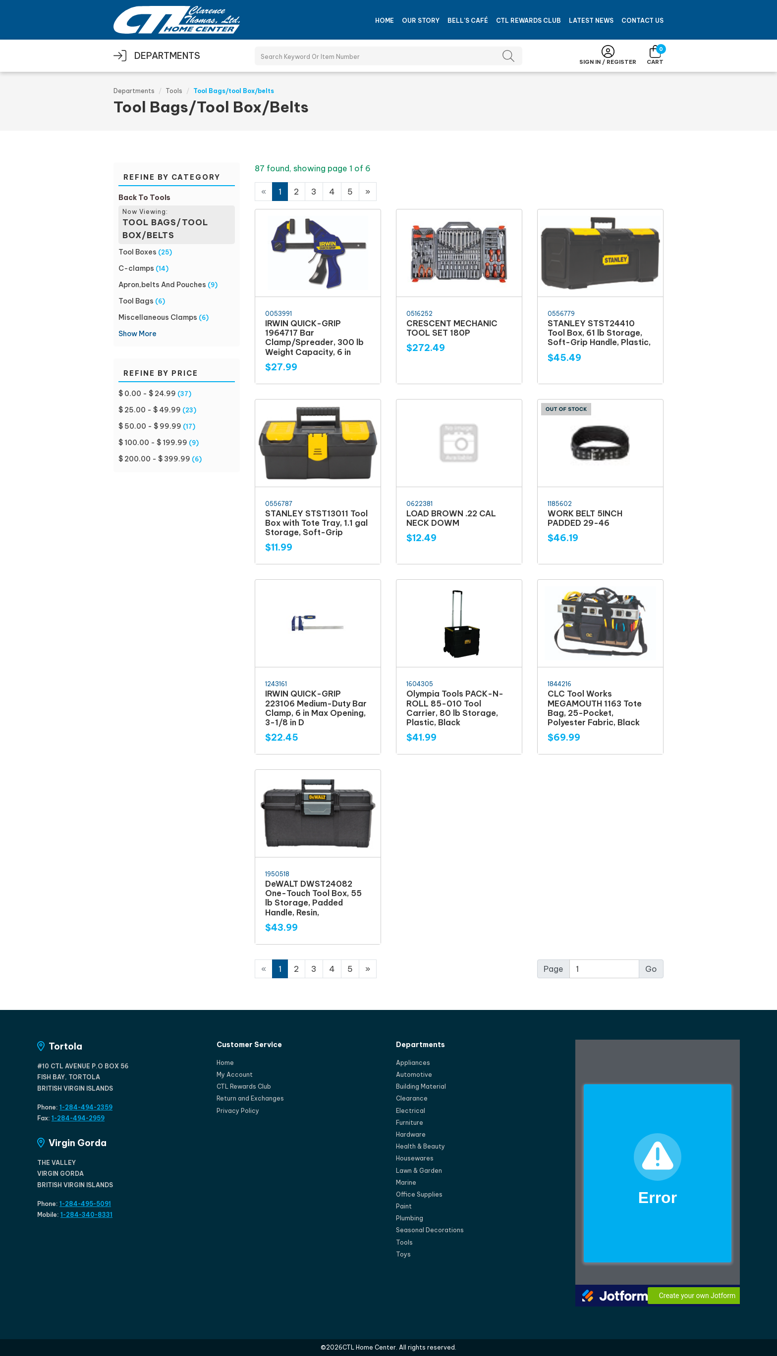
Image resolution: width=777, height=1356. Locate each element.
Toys (403, 1254)
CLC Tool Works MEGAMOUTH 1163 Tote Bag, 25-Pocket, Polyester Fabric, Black (595, 708)
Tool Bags (136, 301)
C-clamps (136, 268)
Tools (174, 91)
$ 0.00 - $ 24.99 (147, 393)
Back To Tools (144, 197)
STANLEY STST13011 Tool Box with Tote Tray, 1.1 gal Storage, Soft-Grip (316, 522)
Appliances (413, 1062)
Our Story (421, 20)
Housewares (415, 1158)
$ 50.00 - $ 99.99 (149, 426)
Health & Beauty (420, 1146)
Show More (137, 333)
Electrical (410, 1110)
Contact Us (642, 20)
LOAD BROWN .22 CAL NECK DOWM (451, 518)
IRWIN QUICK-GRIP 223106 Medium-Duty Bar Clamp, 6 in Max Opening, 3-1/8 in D (316, 708)
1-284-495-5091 (85, 1203)
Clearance (412, 1098)
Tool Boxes (137, 252)
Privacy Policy (238, 1110)
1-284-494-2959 (78, 1118)
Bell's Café (467, 20)
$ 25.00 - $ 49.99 (149, 409)
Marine (406, 1182)
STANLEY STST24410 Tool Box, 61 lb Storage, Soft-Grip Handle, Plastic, (599, 332)
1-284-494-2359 (85, 1107)
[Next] (368, 191)
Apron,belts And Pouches (162, 284)
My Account (235, 1074)
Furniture (409, 1122)
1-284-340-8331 (86, 1214)
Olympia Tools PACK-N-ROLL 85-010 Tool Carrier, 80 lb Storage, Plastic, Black (454, 708)
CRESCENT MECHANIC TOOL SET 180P (452, 328)
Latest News (591, 20)
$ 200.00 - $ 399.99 (154, 458)
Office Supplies (419, 1194)
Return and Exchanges (250, 1098)
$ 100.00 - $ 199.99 (152, 442)
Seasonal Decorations (430, 1230)
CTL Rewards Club (528, 20)
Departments (134, 91)
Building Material (421, 1086)
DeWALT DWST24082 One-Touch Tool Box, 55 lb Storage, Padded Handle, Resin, (313, 898)
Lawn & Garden (419, 1170)
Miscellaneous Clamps (157, 317)
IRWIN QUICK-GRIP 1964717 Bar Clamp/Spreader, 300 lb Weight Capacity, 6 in (314, 337)
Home (384, 20)
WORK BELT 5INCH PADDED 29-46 (585, 518)
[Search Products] (388, 56)
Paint (404, 1206)
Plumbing (409, 1218)
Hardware (411, 1134)
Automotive (414, 1074)
